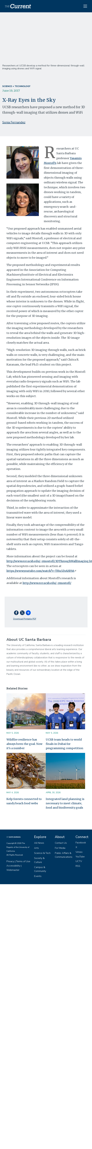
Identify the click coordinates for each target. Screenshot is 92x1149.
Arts (36, 848)
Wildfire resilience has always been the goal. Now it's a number (24, 744)
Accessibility (13, 865)
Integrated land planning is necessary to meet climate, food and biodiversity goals (65, 803)
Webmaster (12, 870)
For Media (60, 848)
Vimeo (79, 852)
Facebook (81, 842)
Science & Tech (42, 853)
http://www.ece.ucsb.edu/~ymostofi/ (47, 583)
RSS (78, 866)
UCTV (79, 861)
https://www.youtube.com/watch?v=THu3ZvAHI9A (41, 571)
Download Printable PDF (24, 618)
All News (39, 843)
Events (37, 876)
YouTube (80, 856)
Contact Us (61, 843)
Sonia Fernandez (13, 122)
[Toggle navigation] (85, 6)
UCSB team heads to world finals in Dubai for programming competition (64, 744)
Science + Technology (16, 86)
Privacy (10, 861)
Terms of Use (23, 861)
